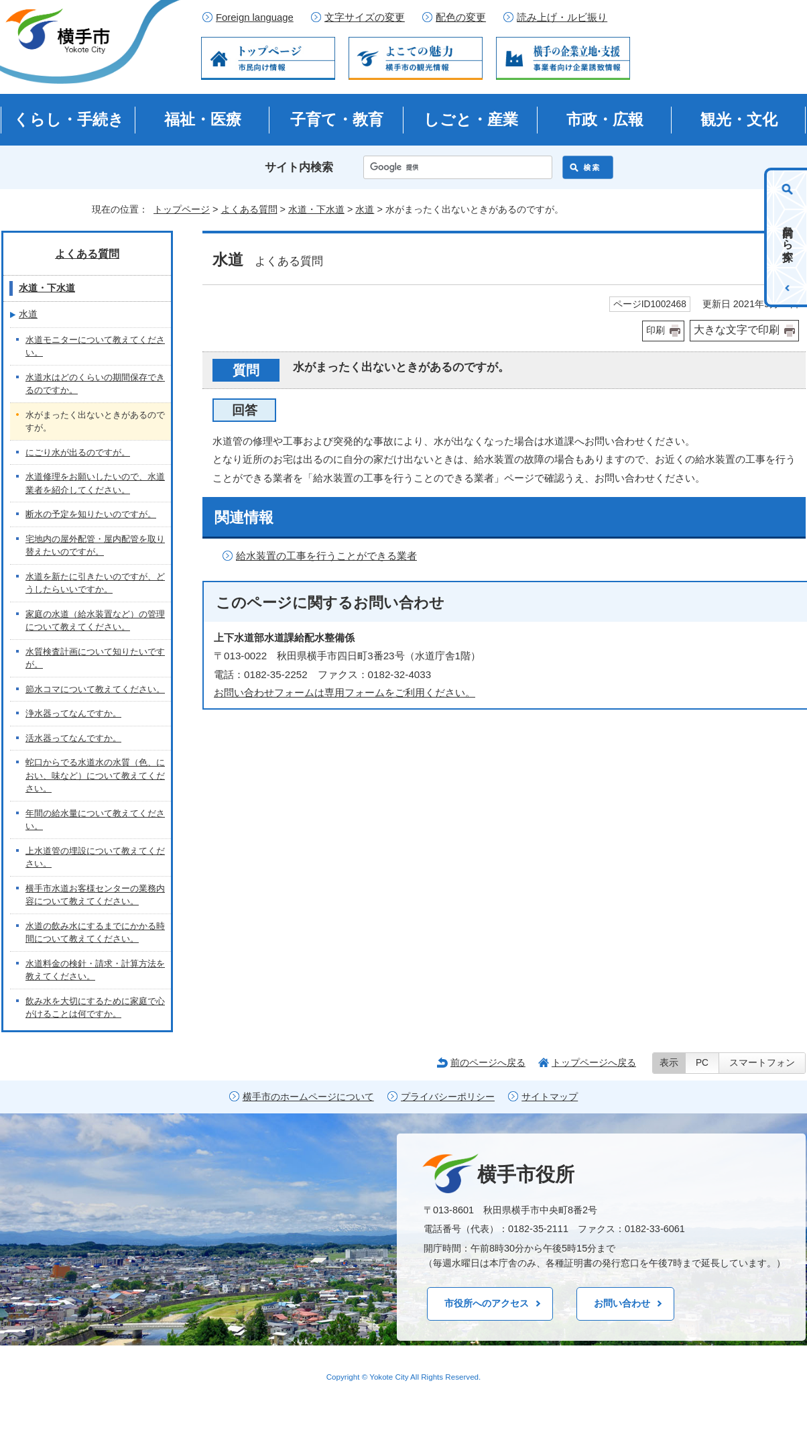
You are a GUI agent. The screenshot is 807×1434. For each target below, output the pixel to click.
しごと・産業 (471, 119)
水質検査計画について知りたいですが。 (95, 658)
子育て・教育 (336, 119)
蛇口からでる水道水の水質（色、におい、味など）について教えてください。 (95, 775)
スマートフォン (762, 1063)
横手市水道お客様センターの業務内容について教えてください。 (95, 895)
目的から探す (788, 237)
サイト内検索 (299, 167)
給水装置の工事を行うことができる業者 (326, 555)
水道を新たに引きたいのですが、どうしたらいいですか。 (95, 583)
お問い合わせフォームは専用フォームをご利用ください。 (344, 692)
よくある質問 (249, 209)
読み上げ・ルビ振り (562, 17)
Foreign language (255, 17)
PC (702, 1063)
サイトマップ (549, 1097)
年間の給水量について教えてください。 (95, 820)
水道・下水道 (316, 209)
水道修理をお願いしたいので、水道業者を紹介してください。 (95, 483)
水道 (364, 209)
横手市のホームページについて (308, 1097)
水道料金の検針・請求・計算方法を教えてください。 (95, 970)
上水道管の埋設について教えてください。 (95, 857)
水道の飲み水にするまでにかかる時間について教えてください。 (95, 932)
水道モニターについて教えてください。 (95, 346)
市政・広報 (604, 119)
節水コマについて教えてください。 (95, 689)
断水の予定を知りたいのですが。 (90, 514)
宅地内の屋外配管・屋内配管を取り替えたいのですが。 (95, 545)
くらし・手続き (68, 119)
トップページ (181, 209)
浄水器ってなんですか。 (73, 713)
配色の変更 (461, 17)
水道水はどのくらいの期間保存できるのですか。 (95, 384)
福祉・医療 (202, 119)
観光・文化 (739, 119)
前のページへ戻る (487, 1062)
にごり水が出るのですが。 (77, 452)
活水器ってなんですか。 (73, 738)
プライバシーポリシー (448, 1097)
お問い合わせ (622, 1303)
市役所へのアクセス (486, 1303)
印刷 (655, 330)
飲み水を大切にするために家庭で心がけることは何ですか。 (95, 1007)
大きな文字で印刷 (737, 329)
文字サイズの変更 (364, 17)
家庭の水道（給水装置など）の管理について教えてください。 (95, 620)
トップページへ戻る (594, 1062)
